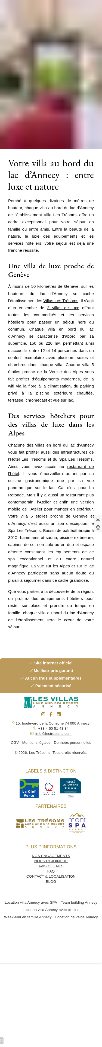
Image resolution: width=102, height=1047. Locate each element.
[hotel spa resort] (29, 788)
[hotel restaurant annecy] (98, 528)
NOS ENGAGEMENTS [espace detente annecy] (51, 856)
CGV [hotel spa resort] (15, 743)
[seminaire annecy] (51, 714)
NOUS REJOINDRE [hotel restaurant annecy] (51, 861)
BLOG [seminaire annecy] (51, 882)
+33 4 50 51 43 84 (53, 728)
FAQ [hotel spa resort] (51, 871)
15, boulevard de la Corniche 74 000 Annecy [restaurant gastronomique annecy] (50, 723)
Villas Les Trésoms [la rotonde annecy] (61, 300)
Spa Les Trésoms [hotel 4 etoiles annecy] (76, 459)
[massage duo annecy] (43, 714)
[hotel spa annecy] (98, 519)
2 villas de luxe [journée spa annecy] (63, 307)
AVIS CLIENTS (50, 866)
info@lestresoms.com (53, 734)
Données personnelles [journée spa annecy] (72, 743)
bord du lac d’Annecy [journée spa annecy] (73, 445)
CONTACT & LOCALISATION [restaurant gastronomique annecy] (51, 876)
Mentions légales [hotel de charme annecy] (36, 743)
